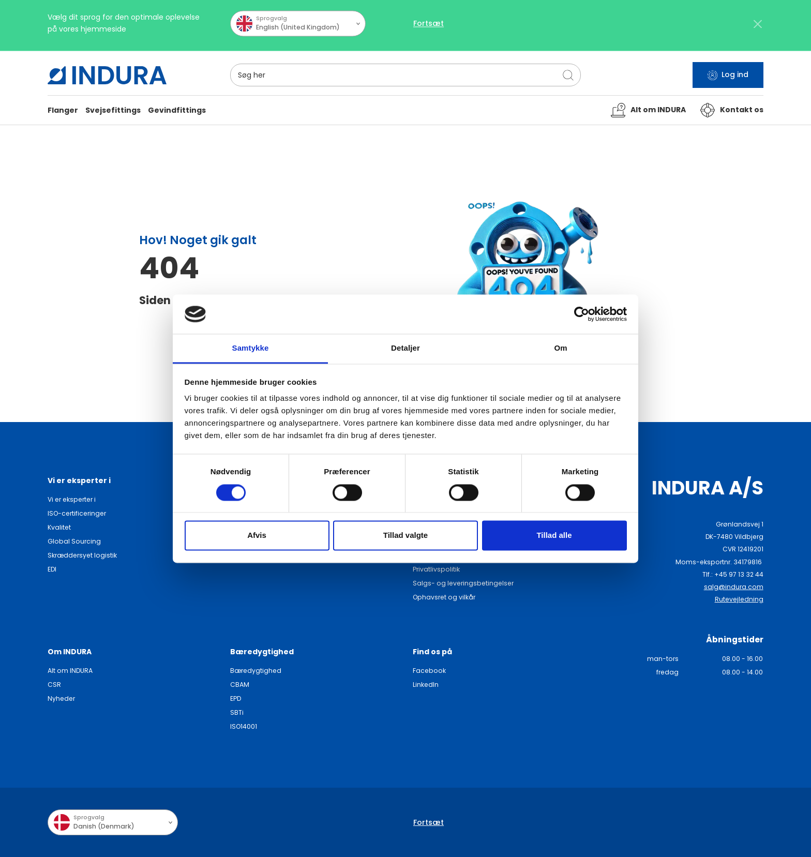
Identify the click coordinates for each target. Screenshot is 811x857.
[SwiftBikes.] (107, 75)
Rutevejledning (739, 599)
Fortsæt (428, 27)
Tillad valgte (405, 535)
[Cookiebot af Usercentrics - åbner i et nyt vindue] (581, 314)
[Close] (758, 27)
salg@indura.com (733, 586)
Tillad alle (554, 535)
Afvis (256, 535)
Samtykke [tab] (250, 348)
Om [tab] (560, 348)
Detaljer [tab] (405, 348)
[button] (63, 110)
